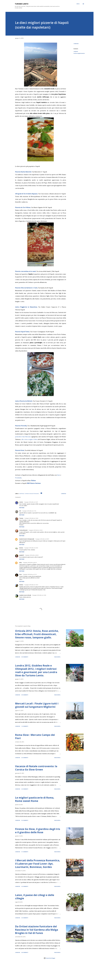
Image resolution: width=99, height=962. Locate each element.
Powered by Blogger (49, 958)
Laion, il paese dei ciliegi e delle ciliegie (34, 896)
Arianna (21, 547)
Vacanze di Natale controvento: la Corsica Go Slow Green (36, 768)
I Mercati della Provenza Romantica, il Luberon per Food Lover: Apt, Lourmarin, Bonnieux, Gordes (37, 864)
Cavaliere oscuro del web (25, 595)
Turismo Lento (21, 4)
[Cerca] (77, 4)
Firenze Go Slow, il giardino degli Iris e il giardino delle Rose (37, 830)
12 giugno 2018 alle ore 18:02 (31, 518)
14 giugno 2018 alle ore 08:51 (32, 555)
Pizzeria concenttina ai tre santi (25, 271)
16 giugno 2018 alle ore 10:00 (39, 595)
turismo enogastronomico (79, 53)
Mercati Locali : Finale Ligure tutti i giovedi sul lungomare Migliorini (36, 705)
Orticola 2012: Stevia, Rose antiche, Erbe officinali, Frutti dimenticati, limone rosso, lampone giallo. (37, 634)
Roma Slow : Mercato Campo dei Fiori (35, 736)
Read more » (57, 657)
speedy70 (21, 555)
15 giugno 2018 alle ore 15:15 (30, 574)
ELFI (20, 511)
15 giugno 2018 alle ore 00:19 (30, 562)
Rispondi (21, 507)
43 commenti (24, 757)
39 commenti (24, 695)
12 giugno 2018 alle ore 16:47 (31, 502)
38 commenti (24, 952)
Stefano (21, 584)
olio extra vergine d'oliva (29, 439)
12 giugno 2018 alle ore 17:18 (29, 511)
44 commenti (24, 789)
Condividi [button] (76, 43)
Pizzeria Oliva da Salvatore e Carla (26, 288)
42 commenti (24, 886)
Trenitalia (18, 478)
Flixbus (33, 480)
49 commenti (24, 657)
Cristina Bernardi (23, 530)
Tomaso (21, 518)
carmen (21, 502)
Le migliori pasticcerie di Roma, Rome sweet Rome (34, 799)
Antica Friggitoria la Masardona (26, 307)
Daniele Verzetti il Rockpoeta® (26, 539)
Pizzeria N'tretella (21, 426)
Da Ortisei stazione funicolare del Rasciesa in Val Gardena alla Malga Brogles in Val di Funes (36, 930)
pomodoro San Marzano (23, 436)
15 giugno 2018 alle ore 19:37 (31, 584)
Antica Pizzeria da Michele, (24, 401)
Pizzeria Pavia (19, 450)
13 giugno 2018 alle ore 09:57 (42, 539)
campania (76, 51)
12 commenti (24, 726)
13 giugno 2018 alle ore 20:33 (31, 547)
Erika (20, 562)
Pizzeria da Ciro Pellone (23, 207)
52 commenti (24, 820)
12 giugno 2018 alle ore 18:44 (35, 530)
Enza (20, 574)
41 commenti (24, 851)
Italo (58, 475)
